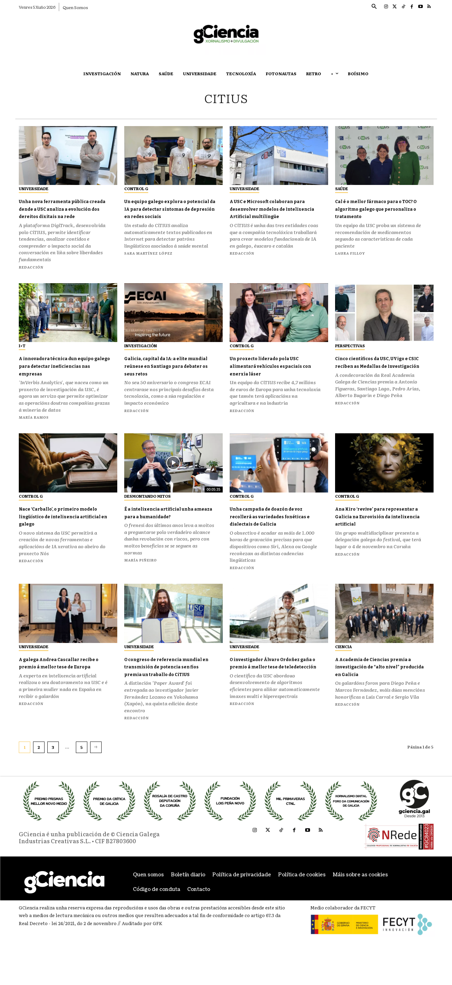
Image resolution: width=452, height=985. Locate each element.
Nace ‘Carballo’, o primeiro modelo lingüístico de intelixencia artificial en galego (60, 528)
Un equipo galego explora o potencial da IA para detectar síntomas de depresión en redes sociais (166, 212)
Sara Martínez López (148, 260)
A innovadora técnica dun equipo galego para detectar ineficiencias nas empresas (62, 373)
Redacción (31, 274)
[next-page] (96, 770)
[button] (374, 7)
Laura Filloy (350, 253)
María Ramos (34, 424)
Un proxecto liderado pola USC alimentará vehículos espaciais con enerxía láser (272, 373)
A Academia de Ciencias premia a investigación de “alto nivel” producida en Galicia (376, 686)
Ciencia (343, 662)
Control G (136, 188)
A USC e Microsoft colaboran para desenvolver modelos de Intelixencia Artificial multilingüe (275, 212)
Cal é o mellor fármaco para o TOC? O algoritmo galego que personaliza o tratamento (381, 208)
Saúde (341, 188)
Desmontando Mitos (147, 504)
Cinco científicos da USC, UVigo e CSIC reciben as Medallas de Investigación (376, 373)
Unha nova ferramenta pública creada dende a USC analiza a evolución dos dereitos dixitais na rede (62, 212)
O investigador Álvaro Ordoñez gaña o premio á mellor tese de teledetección (274, 682)
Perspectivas (350, 353)
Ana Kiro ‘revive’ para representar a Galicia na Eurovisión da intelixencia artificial (377, 528)
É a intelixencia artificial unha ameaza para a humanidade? (164, 524)
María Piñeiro (140, 575)
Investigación (140, 353)
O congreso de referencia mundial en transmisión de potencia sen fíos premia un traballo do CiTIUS (168, 686)
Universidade (33, 188)
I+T (22, 353)
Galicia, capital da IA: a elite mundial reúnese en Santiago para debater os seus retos (168, 377)
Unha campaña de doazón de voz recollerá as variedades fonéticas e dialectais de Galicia (275, 528)
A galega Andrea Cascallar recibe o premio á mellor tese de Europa (64, 682)
